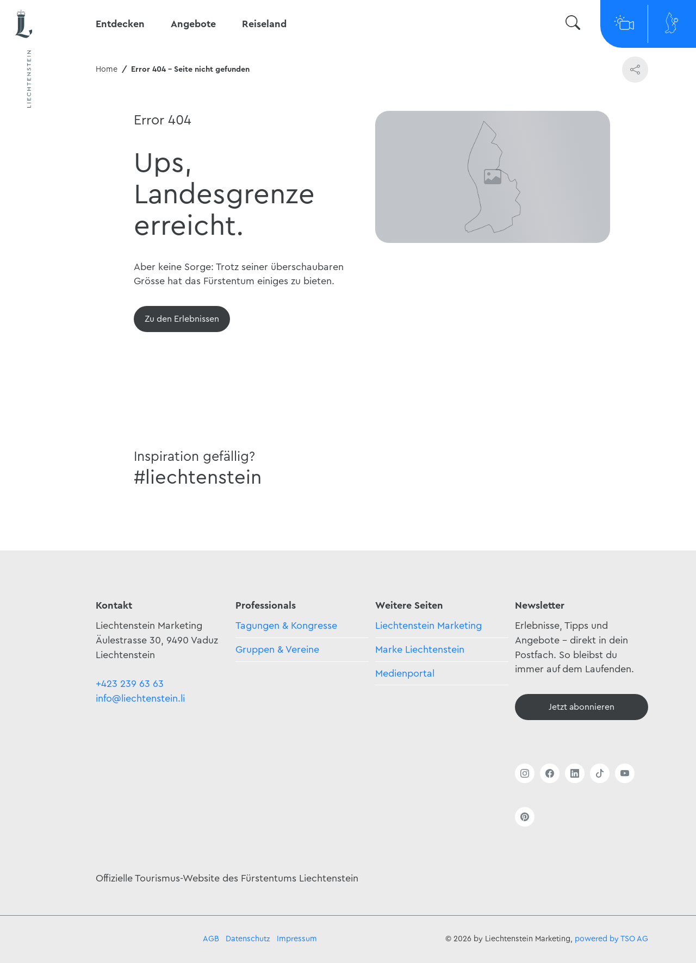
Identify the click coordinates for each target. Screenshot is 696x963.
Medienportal (404, 673)
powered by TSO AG (611, 939)
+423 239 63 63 (130, 684)
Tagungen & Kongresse (286, 625)
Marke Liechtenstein (419, 649)
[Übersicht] (182, 319)
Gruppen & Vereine (277, 649)
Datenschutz (248, 939)
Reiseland (264, 24)
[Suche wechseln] (573, 24)
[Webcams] (624, 24)
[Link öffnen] (525, 773)
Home (106, 69)
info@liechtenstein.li (140, 698)
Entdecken (120, 24)
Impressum (297, 939)
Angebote (193, 24)
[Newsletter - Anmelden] (581, 707)
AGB (211, 939)
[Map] (672, 24)
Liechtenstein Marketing (428, 625)
